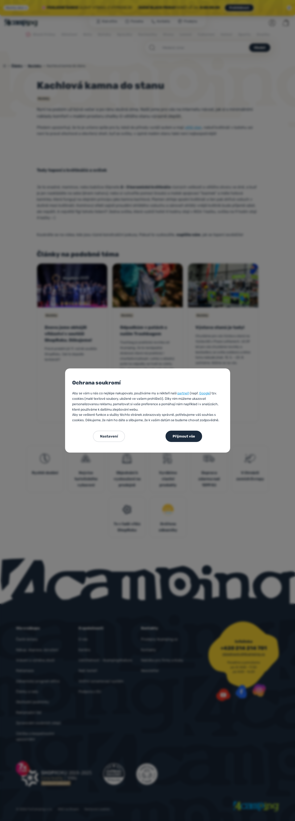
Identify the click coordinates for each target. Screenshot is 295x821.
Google (204, 393)
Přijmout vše (184, 436)
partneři (183, 393)
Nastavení (109, 436)
